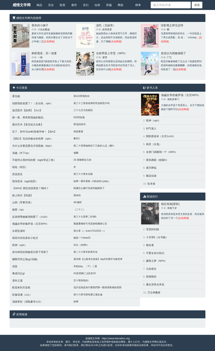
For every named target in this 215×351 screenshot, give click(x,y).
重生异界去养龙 (155, 284)
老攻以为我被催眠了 (173, 53)
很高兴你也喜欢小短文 (25, 237)
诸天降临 (151, 167)
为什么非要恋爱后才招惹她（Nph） (32, 145)
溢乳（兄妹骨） (106, 25)
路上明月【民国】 (22, 195)
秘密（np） (18, 209)
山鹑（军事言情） (22, 202)
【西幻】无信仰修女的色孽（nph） (32, 138)
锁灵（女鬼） (154, 144)
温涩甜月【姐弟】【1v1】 (27, 110)
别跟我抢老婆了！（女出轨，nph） (32, 103)
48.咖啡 (78, 202)
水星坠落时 (18, 230)
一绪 (40, 57)
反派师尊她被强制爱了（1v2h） (30, 216)
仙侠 (97, 5)
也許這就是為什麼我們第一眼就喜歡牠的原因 (97, 287)
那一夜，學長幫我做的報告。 (29, 117)
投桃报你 (151, 276)
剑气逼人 (151, 128)
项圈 (76, 152)
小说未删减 (44, 29)
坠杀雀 (151, 183)
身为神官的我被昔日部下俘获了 (30, 252)
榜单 (138, 5)
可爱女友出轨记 (155, 253)
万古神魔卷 (153, 292)
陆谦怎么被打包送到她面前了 (89, 188)
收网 (76, 301)
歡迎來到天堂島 (21, 287)
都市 (74, 5)
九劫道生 (151, 268)
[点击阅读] (49, 41)
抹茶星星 (107, 29)
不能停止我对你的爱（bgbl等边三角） (34, 159)
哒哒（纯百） (20, 167)
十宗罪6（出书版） (157, 237)
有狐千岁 (172, 208)
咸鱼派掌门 (173, 99)
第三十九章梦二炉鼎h (85, 216)
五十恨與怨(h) (81, 280)
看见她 (16, 96)
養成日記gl (18, 273)
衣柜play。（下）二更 (85, 266)
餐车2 (77, 138)
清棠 (14, 266)
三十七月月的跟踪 (83, 110)
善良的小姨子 (40, 25)
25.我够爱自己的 (82, 159)
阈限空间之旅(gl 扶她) (24, 259)
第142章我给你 (82, 96)
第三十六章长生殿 (83, 174)
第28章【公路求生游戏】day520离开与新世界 (98, 259)
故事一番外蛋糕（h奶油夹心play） (92, 181)
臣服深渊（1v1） (22, 294)
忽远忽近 (17, 174)
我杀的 (77, 195)
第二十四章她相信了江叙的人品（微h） (95, 145)
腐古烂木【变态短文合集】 (27, 124)
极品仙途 (151, 175)
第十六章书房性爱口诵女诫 (88, 294)
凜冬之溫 (17, 280)
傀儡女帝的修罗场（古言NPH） (30, 223)
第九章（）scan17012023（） (90, 230)
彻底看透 (78, 131)
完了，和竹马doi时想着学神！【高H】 (34, 131)
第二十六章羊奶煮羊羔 (86, 252)
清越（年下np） (21, 152)
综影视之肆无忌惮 (172, 25)
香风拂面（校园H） (157, 159)
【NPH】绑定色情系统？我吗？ (30, 188)
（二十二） (80, 209)
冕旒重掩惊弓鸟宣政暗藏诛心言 (90, 223)
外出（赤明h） (81, 245)
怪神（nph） (19, 245)
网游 (120, 5)
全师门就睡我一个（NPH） (161, 151)
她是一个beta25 (82, 237)
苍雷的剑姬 (152, 229)
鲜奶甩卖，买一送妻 (44, 53)
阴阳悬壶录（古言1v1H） (160, 136)
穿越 (109, 5)
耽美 (62, 5)
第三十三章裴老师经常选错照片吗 (91, 103)
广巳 (169, 57)
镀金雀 (150, 245)
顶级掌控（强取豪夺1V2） (27, 301)
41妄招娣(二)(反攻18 (85, 273)
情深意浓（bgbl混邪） (25, 181)
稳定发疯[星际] (170, 203)
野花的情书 (80, 124)
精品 (39, 5)
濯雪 (104, 57)
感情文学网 (22, 5)
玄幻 (86, 5)
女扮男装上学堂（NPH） (111, 53)
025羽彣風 (79, 117)
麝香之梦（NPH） (156, 260)
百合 (51, 5)
